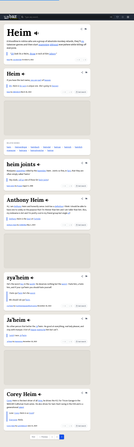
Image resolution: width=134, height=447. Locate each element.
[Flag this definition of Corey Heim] (86, 393)
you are (34, 80)
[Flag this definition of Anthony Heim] (86, 199)
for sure (23, 85)
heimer (50, 150)
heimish (67, 147)
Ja (37, 326)
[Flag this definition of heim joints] (86, 163)
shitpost (54, 44)
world (32, 284)
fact (69, 170)
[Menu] (128, 17)
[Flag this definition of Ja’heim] (86, 319)
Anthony (17, 206)
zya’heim (10, 306)
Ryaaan (19, 186)
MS (10, 85)
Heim (8, 60)
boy (22, 284)
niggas (33, 329)
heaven (47, 80)
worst (64, 284)
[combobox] (67, 17)
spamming (44, 44)
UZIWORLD (23, 225)
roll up (21, 179)
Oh (12, 53)
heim (9, 147)
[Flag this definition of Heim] (85, 29)
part (39, 80)
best (29, 218)
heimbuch (35, 147)
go (82, 41)
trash (31, 413)
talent (21, 407)
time (40, 400)
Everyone (13, 419)
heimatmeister (37, 150)
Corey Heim (11, 426)
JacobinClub (17, 60)
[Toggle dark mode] (123, 17)
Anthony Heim (12, 225)
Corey (9, 400)
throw (32, 53)
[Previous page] (43, 437)
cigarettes (20, 170)
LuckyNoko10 (22, 426)
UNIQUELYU (17, 92)
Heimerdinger (21, 147)
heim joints (11, 186)
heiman (57, 147)
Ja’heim (9, 341)
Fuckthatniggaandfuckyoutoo (26, 306)
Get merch (81, 92)
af (69, 213)
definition (59, 206)
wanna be (41, 329)
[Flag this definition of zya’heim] (86, 276)
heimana (23, 150)
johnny (52, 53)
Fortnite (37, 218)
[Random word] (111, 17)
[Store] (117, 17)
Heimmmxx (19, 341)
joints (45, 179)
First (33, 437)
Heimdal (47, 147)
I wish (11, 335)
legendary (41, 170)
